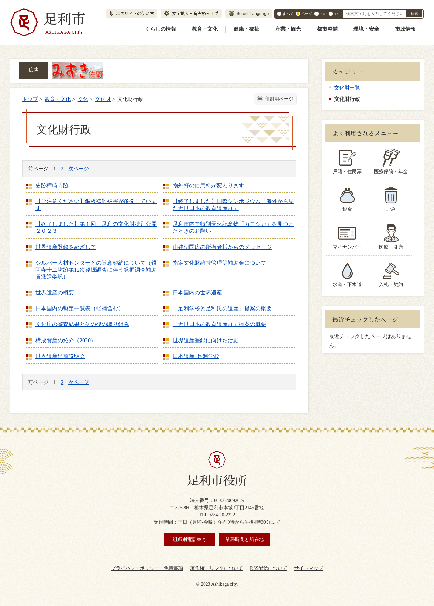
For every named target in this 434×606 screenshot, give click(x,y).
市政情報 (405, 29)
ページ (306, 14)
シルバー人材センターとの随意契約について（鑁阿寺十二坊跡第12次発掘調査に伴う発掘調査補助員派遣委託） (96, 270)
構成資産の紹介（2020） (65, 340)
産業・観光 (288, 29)
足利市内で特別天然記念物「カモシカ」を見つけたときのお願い (233, 227)
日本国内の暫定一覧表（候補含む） (79, 308)
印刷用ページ (279, 99)
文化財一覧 (347, 88)
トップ (30, 99)
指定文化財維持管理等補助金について (219, 263)
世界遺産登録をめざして (65, 247)
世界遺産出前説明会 (60, 356)
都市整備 (327, 29)
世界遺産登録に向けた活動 (206, 340)
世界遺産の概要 (54, 292)
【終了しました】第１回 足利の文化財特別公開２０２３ (96, 227)
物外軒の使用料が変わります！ (211, 185)
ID (336, 14)
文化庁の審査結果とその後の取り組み (82, 324)
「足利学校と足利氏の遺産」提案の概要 (222, 308)
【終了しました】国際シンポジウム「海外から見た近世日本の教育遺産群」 (233, 204)
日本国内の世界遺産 (197, 292)
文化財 (103, 99)
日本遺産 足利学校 (196, 356)
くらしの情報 (160, 29)
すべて (288, 14)
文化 (83, 99)
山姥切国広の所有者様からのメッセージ (222, 247)
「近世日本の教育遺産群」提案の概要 (219, 324)
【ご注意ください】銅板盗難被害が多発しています (96, 204)
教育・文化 (205, 29)
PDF (323, 14)
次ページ (78, 168)
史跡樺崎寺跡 (52, 185)
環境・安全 (366, 29)
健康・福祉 (246, 29)
